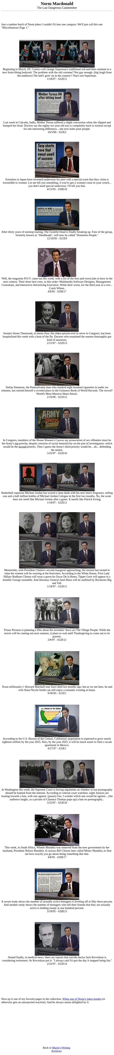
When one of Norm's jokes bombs (81, 998)
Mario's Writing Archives (60, 1049)
